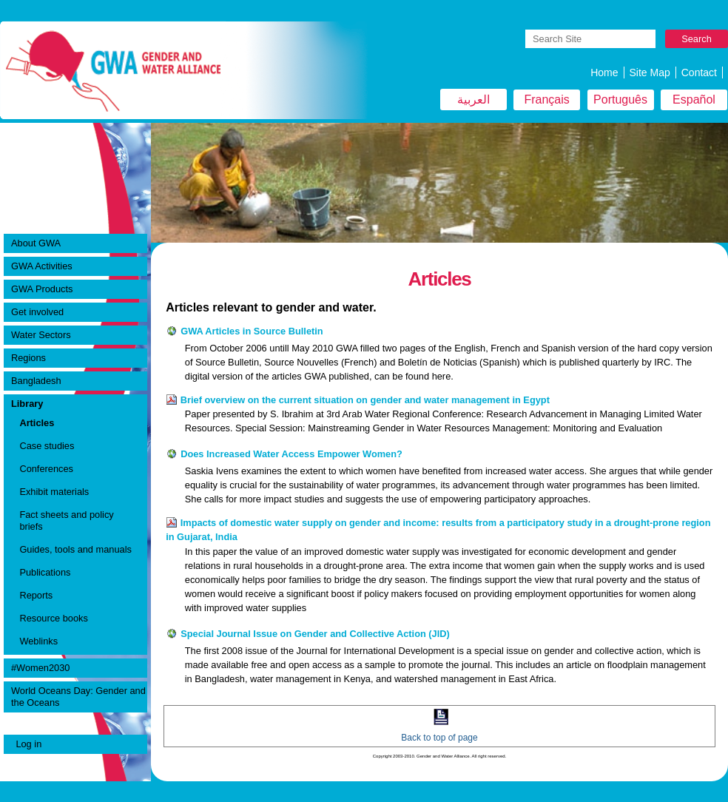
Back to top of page (439, 737)
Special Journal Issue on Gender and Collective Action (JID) (315, 633)
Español (694, 99)
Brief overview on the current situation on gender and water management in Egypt (365, 399)
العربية (473, 99)
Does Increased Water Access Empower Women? (291, 453)
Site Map (650, 72)
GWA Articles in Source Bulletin (252, 331)
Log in (28, 743)
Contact (699, 72)
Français (546, 99)
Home (604, 72)
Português (620, 99)
